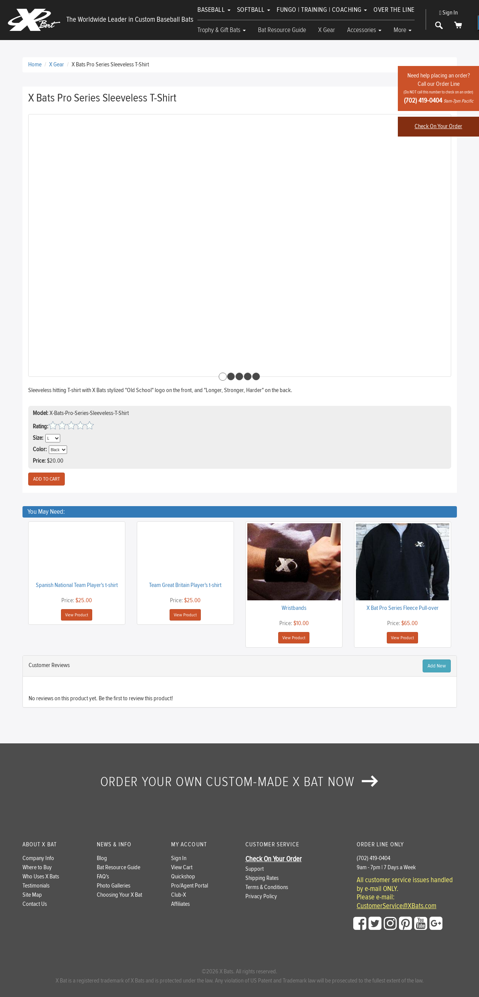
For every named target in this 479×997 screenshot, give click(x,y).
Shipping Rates (262, 878)
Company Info (38, 858)
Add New (437, 666)
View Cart (181, 867)
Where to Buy (37, 867)
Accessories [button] (364, 30)
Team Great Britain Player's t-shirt (185, 585)
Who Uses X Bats (40, 876)
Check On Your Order (438, 126)
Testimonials (36, 885)
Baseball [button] (214, 10)
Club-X (178, 895)
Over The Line (394, 10)
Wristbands (294, 608)
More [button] (403, 30)
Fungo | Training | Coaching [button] (322, 10)
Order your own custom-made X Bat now (239, 782)
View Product (76, 614)
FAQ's (103, 876)
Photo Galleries (113, 885)
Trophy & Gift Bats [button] (221, 30)
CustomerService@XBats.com (396, 906)
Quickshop (183, 876)
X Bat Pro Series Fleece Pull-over (403, 608)
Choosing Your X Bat (119, 895)
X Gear (326, 30)
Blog (102, 858)
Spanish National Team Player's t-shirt (77, 585)
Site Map (32, 895)
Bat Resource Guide (282, 30)
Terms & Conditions (266, 887)
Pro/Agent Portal (189, 885)
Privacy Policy (261, 896)
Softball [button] (254, 10)
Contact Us (34, 904)
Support (254, 869)
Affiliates (180, 904)
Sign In (448, 12)
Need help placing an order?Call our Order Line (438, 88)
